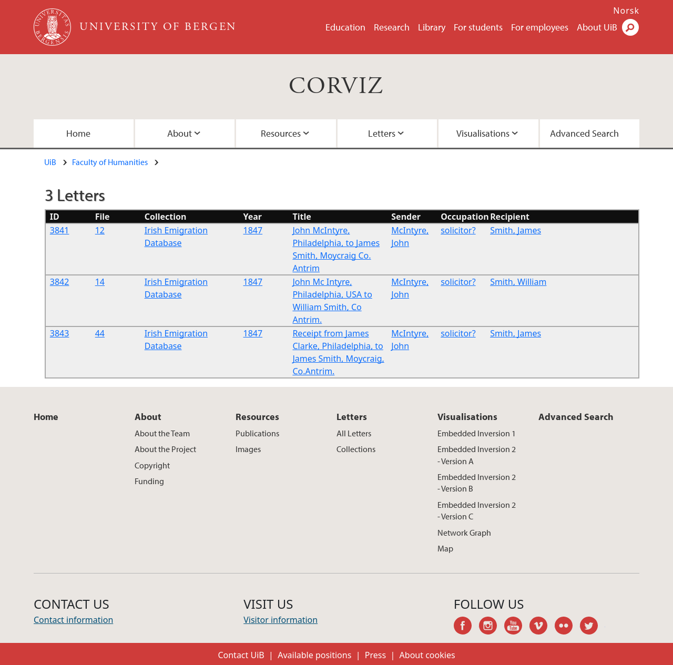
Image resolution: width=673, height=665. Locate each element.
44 (100, 333)
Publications (257, 433)
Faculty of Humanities (110, 162)
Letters (381, 133)
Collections (355, 449)
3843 (59, 333)
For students (478, 27)
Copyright (152, 465)
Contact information (73, 620)
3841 (59, 230)
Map (445, 548)
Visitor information (280, 620)
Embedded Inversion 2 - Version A (476, 455)
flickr (567, 627)
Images (248, 449)
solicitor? (458, 230)
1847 (253, 230)
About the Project (165, 449)
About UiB (597, 27)
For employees (539, 27)
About (179, 133)
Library (431, 27)
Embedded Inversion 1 (476, 433)
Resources (281, 133)
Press (375, 655)
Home (78, 133)
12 (100, 230)
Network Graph (464, 532)
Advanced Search (584, 133)
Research (392, 27)
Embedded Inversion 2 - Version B (476, 483)
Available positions (314, 655)
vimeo (542, 627)
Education (345, 27)
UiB (50, 162)
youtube (516, 627)
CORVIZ (336, 86)
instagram (491, 627)
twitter (592, 627)
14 (100, 282)
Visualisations (482, 133)
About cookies (427, 655)
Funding (149, 481)
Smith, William (518, 282)
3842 (59, 282)
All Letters (353, 433)
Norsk (626, 10)
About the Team (162, 433)
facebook (466, 627)
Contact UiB (241, 655)
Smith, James (515, 230)
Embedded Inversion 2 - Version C (476, 510)
